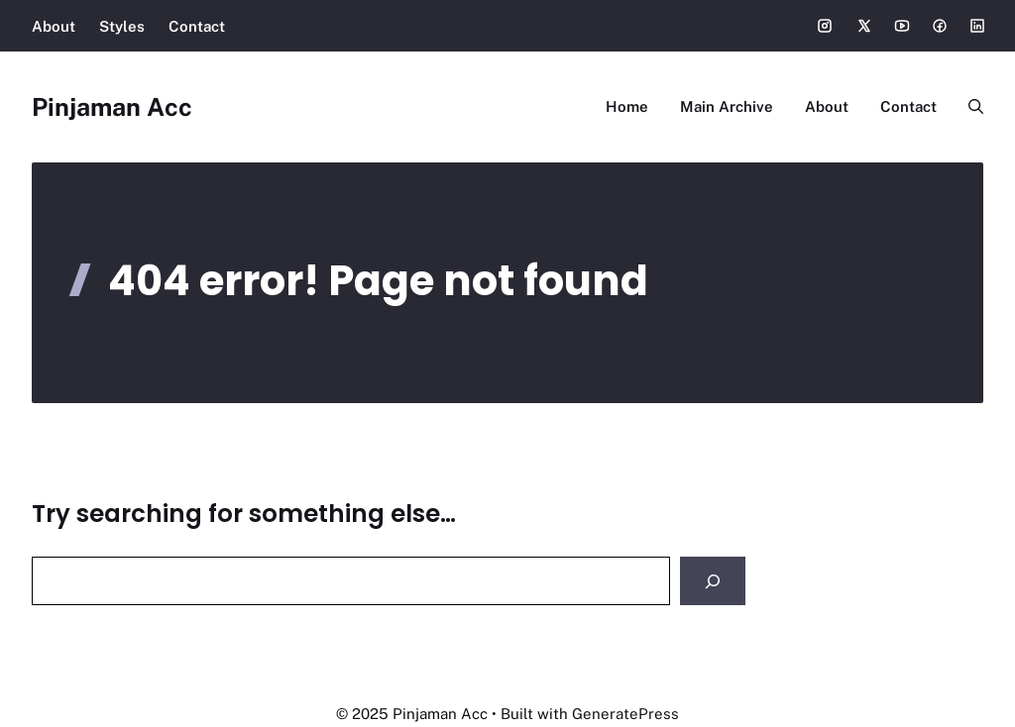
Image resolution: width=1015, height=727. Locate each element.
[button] (968, 107)
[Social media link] (825, 26)
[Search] (712, 581)
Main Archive (726, 106)
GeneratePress (625, 713)
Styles (122, 26)
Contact (197, 26)
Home (627, 106)
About (53, 26)
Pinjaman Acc (112, 107)
